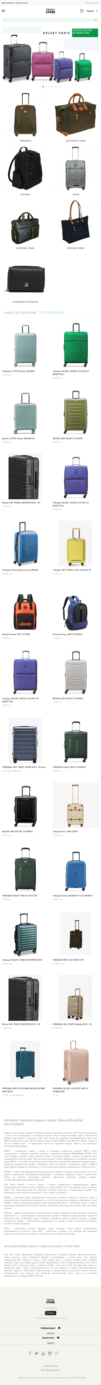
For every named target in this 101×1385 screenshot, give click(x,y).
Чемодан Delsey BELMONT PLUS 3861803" (73, 895)
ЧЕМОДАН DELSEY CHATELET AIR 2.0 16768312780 (70, 1090)
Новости (50, 1333)
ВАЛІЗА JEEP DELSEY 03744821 (68, 438)
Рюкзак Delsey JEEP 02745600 (67, 634)
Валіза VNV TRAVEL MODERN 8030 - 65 (21, 502)
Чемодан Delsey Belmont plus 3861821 (20, 570)
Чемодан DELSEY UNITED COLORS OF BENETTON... (71, 373)
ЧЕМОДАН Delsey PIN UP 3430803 (69, 767)
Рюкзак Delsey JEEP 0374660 (16, 634)
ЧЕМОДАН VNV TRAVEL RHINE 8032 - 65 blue (23, 767)
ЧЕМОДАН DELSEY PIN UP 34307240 (19, 895)
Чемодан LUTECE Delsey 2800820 (18, 371)
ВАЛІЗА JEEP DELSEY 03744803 (17, 831)
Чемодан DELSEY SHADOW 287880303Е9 (22, 960)
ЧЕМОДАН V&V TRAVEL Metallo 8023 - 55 (72, 1024)
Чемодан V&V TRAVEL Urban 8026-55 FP (72, 570)
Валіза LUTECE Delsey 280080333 (18, 438)
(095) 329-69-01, (8, 3)
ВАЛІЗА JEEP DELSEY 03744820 (68, 698)
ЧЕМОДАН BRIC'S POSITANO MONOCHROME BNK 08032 (23, 1090)
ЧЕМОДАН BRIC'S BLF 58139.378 (68, 960)
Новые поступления (20, 313)
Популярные (51, 312)
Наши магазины (92, 3)
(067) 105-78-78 (21, 3)
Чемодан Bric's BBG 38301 (65, 831)
